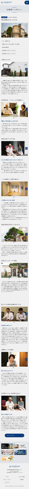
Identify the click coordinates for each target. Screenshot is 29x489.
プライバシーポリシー (7, 479)
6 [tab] (15, 278)
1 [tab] (9, 278)
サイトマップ (7, 482)
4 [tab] (13, 278)
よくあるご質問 (22, 476)
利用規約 (22, 479)
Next (26, 69)
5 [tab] (14, 278)
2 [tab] (10, 278)
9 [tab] (19, 278)
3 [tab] (15, 367)
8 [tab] (18, 278)
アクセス (7, 476)
